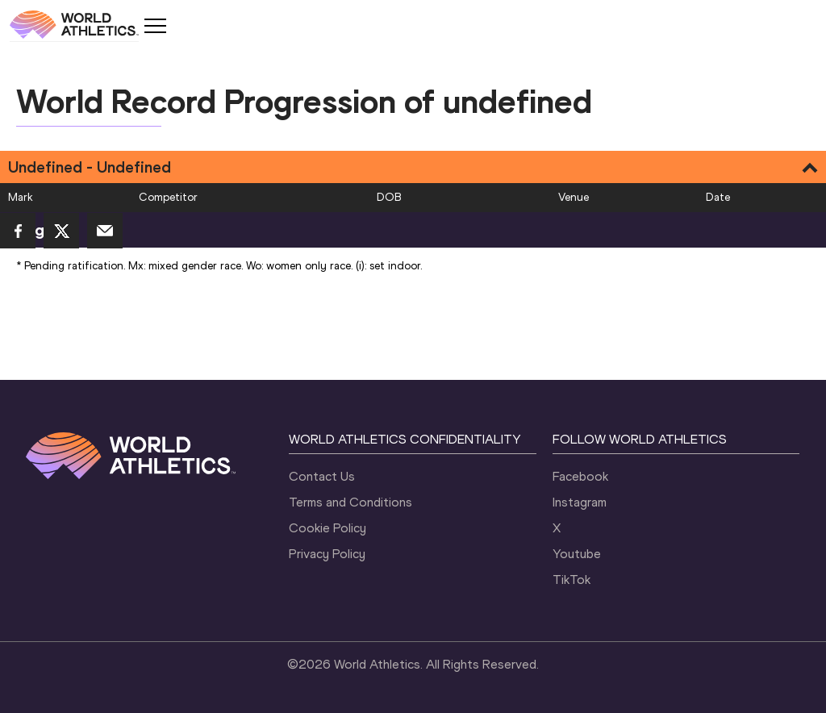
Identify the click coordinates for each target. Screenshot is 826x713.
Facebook (580, 476)
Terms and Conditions (350, 502)
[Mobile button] (155, 26)
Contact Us (322, 476)
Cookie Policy (327, 528)
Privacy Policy (327, 553)
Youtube (577, 553)
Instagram (580, 502)
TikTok (571, 579)
